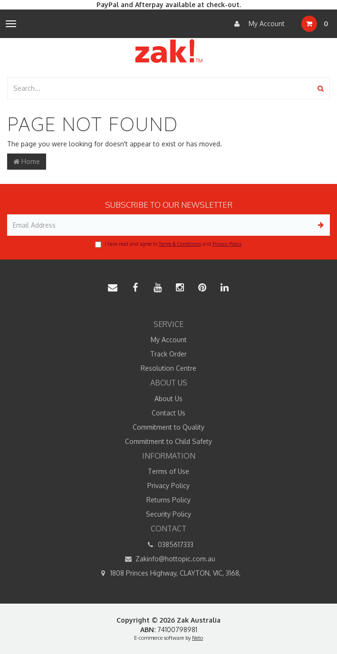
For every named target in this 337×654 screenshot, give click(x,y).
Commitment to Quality (168, 427)
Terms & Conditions (180, 244)
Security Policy (168, 514)
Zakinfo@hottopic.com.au (168, 559)
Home (26, 161)
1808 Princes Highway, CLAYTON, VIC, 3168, (168, 573)
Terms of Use (168, 471)
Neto (197, 638)
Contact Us (168, 413)
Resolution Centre (168, 368)
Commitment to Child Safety (168, 441)
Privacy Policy (226, 244)
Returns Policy (168, 500)
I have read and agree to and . (168, 244)
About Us (168, 398)
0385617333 (168, 544)
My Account (257, 24)
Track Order (168, 354)
